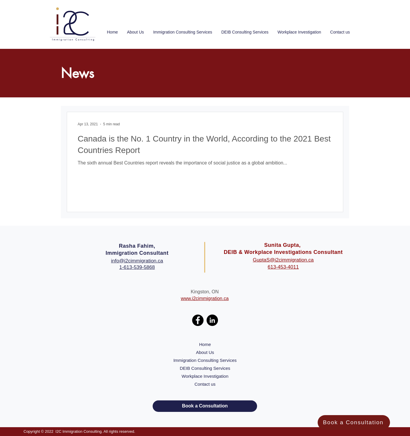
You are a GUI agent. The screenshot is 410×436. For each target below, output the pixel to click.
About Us (205, 352)
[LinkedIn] (212, 320)
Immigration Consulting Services (204, 360)
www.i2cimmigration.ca (205, 298)
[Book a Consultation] (354, 422)
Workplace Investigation (205, 376)
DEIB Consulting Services (205, 368)
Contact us (205, 384)
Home (205, 344)
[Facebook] (198, 320)
